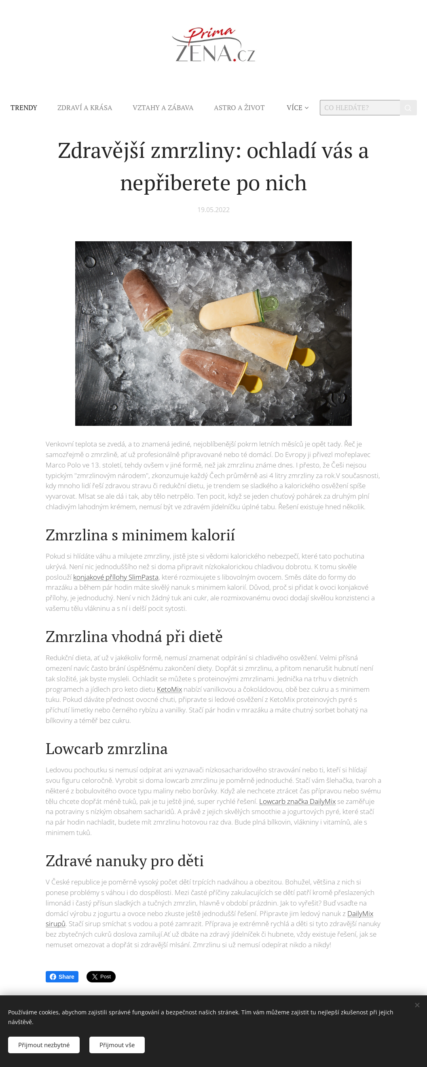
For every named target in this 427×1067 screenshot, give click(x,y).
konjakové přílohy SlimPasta (116, 577)
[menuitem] (29, 108)
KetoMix (169, 689)
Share (62, 976)
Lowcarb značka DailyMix (297, 801)
